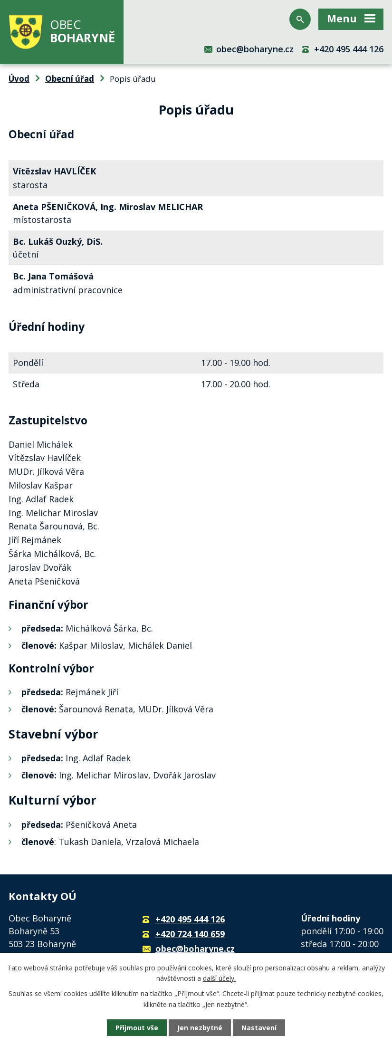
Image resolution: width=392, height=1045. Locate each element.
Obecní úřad (69, 78)
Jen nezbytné (199, 1027)
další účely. (219, 978)
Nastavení (259, 1027)
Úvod (19, 78)
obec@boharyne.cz (255, 49)
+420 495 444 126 (348, 49)
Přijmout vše (136, 1027)
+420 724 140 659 (190, 934)
